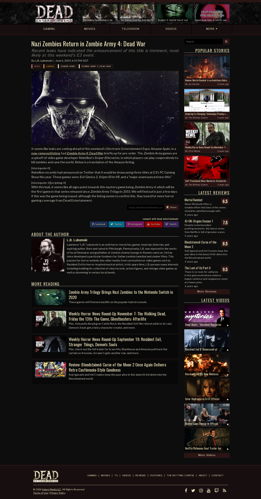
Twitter (116, 224)
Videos (126, 475)
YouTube (153, 224)
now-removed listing (45, 153)
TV (116, 475)
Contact (218, 475)
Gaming (50, 66)
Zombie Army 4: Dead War (96, 66)
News (37, 66)
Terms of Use (40, 492)
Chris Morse (194, 151)
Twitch (171, 224)
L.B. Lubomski (44, 60)
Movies (105, 475)
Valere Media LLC (51, 489)
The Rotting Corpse (197, 117)
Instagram (135, 224)
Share (172, 207)
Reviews (140, 475)
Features (156, 475)
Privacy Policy (57, 492)
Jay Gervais (193, 84)
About (203, 475)
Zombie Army (68, 66)
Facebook (98, 224)
